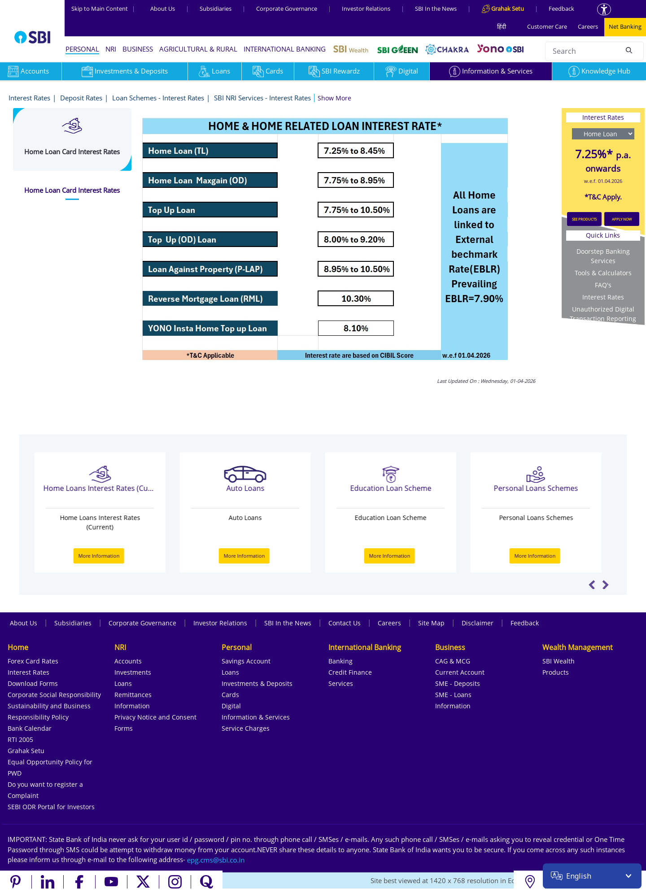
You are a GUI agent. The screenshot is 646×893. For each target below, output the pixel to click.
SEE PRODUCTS (584, 219)
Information (132, 706)
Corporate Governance (286, 8)
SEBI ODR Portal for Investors (51, 806)
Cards (268, 70)
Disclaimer (477, 623)
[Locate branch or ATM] (530, 882)
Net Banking (625, 26)
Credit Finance (350, 672)
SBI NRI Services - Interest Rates (262, 97)
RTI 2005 (20, 739)
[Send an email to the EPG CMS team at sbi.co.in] (216, 859)
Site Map (431, 623)
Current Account (459, 672)
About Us (162, 8)
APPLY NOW (622, 219)
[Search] (629, 50)
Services (340, 683)
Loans (214, 70)
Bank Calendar (30, 728)
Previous (592, 584)
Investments (132, 672)
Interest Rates (29, 97)
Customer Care (547, 26)
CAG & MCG (452, 661)
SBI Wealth (558, 661)
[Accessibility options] (604, 9)
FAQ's (603, 285)
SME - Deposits (457, 683)
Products (555, 672)
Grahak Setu (26, 750)
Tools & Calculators (603, 273)
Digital (401, 70)
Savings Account (246, 661)
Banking (340, 661)
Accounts (128, 661)
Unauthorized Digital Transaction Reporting (603, 314)
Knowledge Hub (599, 70)
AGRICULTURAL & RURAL (198, 48)
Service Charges (246, 728)
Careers (588, 26)
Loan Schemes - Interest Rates (158, 97)
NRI (110, 48)
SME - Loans (453, 694)
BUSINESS (137, 48)
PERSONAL (82, 48)
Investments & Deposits (125, 70)
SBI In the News (436, 8)
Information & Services (491, 70)
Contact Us (344, 623)
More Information (104, 555)
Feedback (561, 8)
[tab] (72, 190)
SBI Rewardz (334, 70)
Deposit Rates (81, 97)
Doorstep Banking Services (603, 256)
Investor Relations (366, 8)
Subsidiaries (215, 8)
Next (605, 584)
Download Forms (33, 683)
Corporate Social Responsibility (54, 694)
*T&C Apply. (603, 196)
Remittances (133, 694)
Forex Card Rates (33, 661)
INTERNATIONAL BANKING (285, 48)
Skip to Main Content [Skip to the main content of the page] (103, 8)
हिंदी (501, 26)
